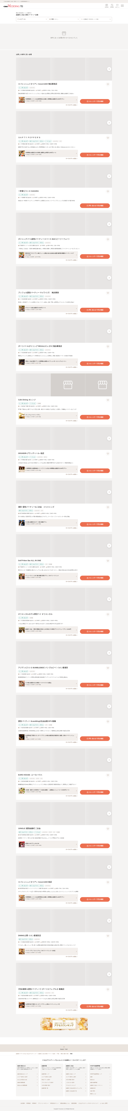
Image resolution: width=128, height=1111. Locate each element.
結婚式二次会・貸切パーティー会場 (46, 1053)
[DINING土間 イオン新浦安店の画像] (64, 920)
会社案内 (23, 1103)
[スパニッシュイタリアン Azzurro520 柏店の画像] (64, 867)
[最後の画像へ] (109, 69)
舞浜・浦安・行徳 (64, 1053)
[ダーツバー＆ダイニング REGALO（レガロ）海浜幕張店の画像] (64, 331)
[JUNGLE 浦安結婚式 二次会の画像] (64, 813)
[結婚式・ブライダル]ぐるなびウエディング (26, 1053)
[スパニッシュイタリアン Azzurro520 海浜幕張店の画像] (64, 69)
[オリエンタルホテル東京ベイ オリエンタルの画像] (64, 599)
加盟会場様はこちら (65, 1103)
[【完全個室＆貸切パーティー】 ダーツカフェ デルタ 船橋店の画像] (64, 974)
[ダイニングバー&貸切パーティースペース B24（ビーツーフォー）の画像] (64, 224)
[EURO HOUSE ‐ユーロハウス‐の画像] (64, 759)
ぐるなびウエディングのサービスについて (88, 1103)
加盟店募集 (74, 1103)
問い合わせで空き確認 (95, 206)
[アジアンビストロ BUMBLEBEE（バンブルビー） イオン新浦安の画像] (64, 652)
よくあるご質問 (103, 1103)
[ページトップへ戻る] (64, 1048)
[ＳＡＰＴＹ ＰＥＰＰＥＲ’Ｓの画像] (64, 122)
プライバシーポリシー (43, 1103)
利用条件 (34, 1103)
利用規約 (28, 1103)
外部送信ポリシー (54, 1103)
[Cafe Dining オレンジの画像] (64, 384)
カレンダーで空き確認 (95, 101)
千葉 (58, 1053)
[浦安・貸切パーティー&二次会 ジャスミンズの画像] (64, 492)
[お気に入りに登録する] (108, 84)
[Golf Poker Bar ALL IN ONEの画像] (64, 545)
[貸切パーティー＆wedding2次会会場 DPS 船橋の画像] (64, 706)
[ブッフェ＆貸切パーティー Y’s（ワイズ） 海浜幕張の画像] (64, 277)
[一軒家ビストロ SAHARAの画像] (64, 176)
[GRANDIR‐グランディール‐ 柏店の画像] (64, 438)
